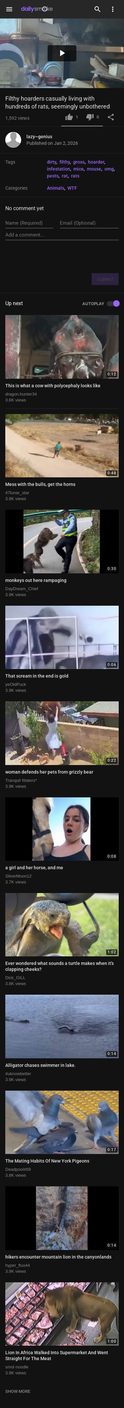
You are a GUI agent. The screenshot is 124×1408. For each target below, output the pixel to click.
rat (65, 175)
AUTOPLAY (100, 304)
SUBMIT (105, 279)
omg (109, 169)
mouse (94, 169)
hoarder (96, 162)
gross (79, 162)
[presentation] (68, 256)
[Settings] (112, 9)
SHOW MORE (17, 1391)
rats (75, 175)
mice (78, 169)
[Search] (97, 9)
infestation (58, 169)
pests (53, 175)
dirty (51, 162)
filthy (65, 162)
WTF (72, 188)
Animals (55, 188)
